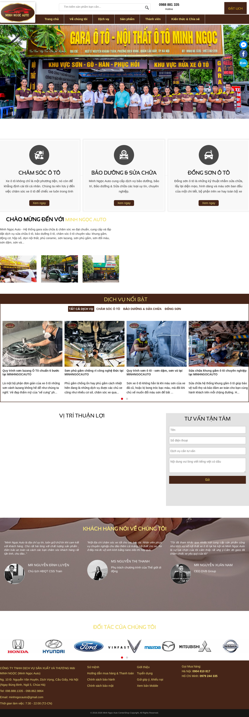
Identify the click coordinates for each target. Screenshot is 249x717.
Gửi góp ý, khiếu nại (150, 679)
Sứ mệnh (93, 667)
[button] (122, 399)
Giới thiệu (143, 667)
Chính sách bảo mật (100, 685)
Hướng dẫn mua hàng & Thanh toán (110, 673)
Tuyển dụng (145, 673)
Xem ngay (39, 203)
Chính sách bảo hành (101, 679)
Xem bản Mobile (147, 685)
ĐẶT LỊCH (235, 8)
